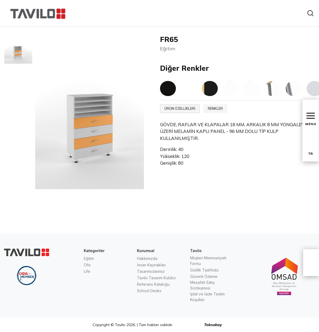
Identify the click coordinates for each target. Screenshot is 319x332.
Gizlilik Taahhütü (204, 270)
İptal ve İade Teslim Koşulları (207, 297)
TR (310, 153)
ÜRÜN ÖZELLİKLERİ (179, 108)
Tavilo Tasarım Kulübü (156, 278)
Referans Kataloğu (153, 284)
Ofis (87, 265)
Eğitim (89, 258)
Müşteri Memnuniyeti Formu (208, 261)
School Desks (149, 290)
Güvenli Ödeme (204, 276)
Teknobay (213, 324)
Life (87, 271)
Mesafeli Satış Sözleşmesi (202, 285)
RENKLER (215, 108)
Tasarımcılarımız (151, 271)
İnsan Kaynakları (151, 265)
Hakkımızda (147, 258)
